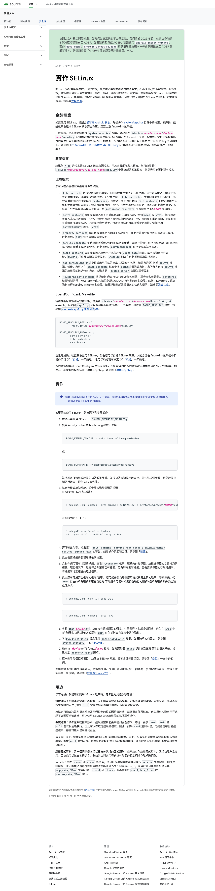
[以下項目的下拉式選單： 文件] (37, 4)
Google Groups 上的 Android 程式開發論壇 (126, 878)
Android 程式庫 (57, 852)
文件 (67, 66)
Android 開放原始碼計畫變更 (106, 50)
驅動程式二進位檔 (58, 878)
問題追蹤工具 (167, 884)
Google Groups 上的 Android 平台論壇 (124, 873)
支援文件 (76, 101)
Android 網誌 (111, 862)
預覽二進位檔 (56, 868)
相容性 (77, 21)
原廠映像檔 (54, 873)
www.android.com (169, 868)
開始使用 (25, 21)
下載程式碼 (54, 862)
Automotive (122, 21)
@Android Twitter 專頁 (116, 852)
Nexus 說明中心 (168, 862)
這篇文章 (163, 284)
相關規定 (53, 857)
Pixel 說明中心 (167, 857)
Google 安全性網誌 (114, 868)
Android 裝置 (98, 21)
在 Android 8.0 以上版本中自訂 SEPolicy (94, 145)
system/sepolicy (133, 122)
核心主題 (60, 21)
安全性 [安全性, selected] (42, 21)
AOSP (58, 66)
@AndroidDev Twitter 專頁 (118, 857)
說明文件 (9, 13)
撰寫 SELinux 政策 (97, 673)
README (97, 642)
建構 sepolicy (124, 370)
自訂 (75, 359)
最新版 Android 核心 (98, 122)
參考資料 (142, 21)
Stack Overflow (168, 878)
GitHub (52, 884)
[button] (19, 27)
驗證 (128, 359)
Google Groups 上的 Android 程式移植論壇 (126, 884)
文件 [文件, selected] (31, 3)
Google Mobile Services (172, 873)
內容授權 (89, 790)
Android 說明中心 (169, 852)
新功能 (7, 21)
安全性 (77, 66)
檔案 (81, 309)
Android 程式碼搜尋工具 (59, 3)
